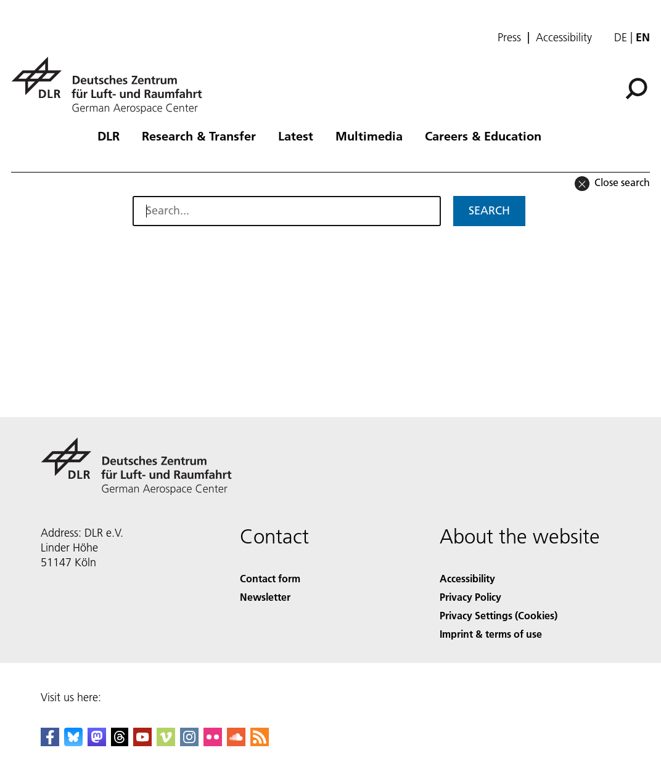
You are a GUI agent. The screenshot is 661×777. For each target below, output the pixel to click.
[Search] (636, 89)
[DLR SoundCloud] (236, 742)
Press (509, 37)
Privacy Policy (470, 596)
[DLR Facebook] (50, 742)
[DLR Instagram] (189, 742)
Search (489, 210)
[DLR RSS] (259, 742)
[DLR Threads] (119, 742)
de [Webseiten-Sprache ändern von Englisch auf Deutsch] (620, 37)
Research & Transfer (199, 136)
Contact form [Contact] (270, 578)
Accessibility (564, 37)
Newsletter (265, 596)
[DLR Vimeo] (166, 742)
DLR (108, 136)
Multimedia (369, 136)
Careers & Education (483, 136)
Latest (295, 136)
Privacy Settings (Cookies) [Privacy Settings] (498, 615)
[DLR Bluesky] (73, 742)
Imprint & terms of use (491, 633)
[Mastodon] (97, 742)
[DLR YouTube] (142, 742)
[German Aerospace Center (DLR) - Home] (111, 85)
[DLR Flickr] (212, 742)
